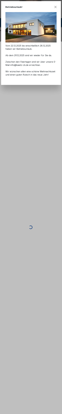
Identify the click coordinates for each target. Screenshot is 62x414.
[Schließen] (55, 7)
